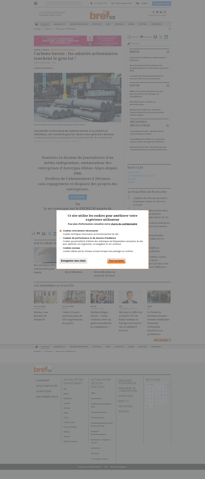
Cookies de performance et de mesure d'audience (89, 237)
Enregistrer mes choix (73, 260)
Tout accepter (116, 260)
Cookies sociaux (71, 248)
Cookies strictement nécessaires (80, 230)
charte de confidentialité (124, 223)
